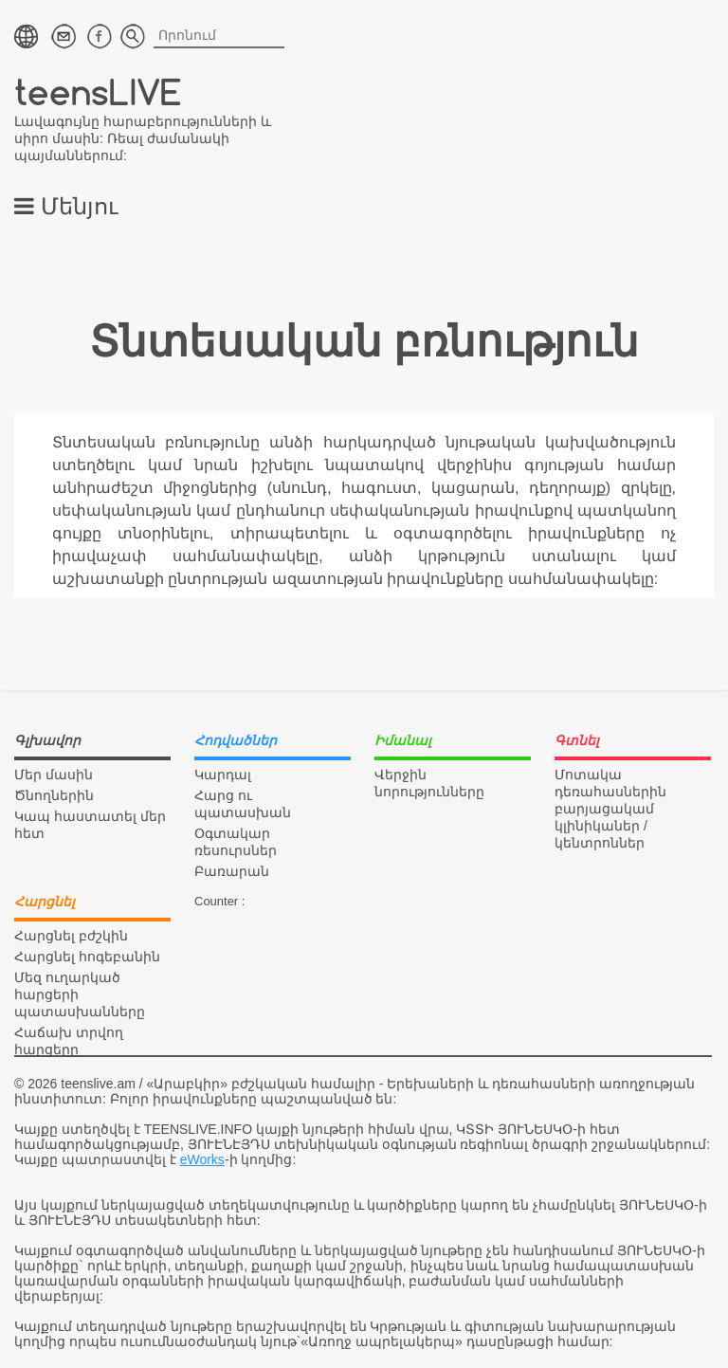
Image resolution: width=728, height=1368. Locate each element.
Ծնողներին (54, 795)
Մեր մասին (53, 774)
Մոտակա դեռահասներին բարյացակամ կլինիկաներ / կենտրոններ (610, 808)
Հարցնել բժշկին (71, 935)
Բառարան (231, 871)
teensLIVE (98, 91)
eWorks (202, 1159)
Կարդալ (222, 774)
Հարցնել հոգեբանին (87, 956)
